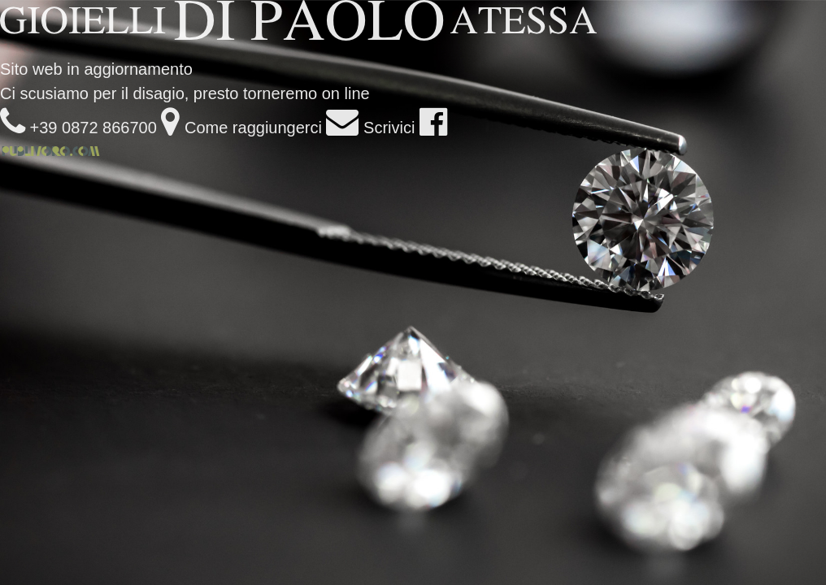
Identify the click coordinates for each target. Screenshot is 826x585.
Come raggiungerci (241, 127)
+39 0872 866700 (78, 127)
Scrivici (370, 127)
